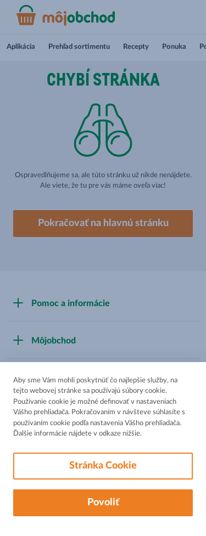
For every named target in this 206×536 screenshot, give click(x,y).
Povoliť (103, 502)
